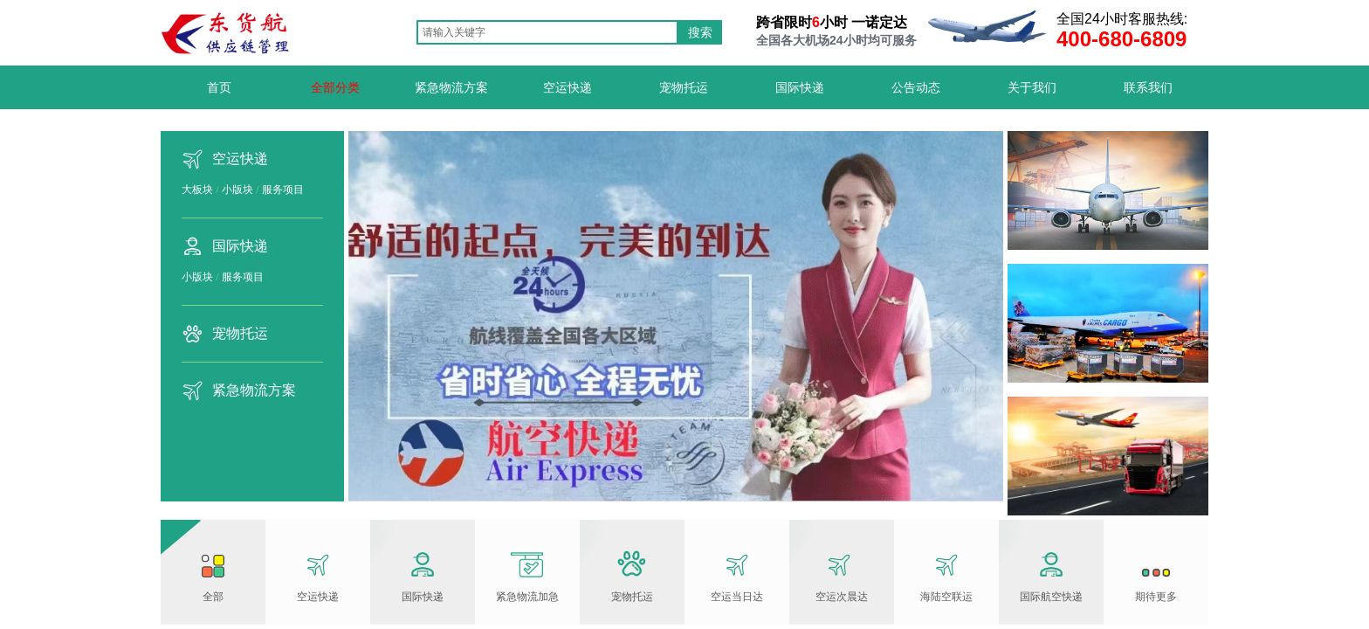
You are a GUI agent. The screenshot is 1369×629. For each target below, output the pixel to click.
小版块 (237, 189)
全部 (213, 597)
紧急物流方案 (254, 390)
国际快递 (240, 245)
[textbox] (547, 32)
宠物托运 (240, 333)
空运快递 (240, 158)
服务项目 (283, 189)
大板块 (197, 189)
